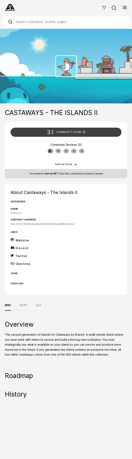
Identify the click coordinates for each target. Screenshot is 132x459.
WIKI (8, 305)
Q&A (38, 305)
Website (22, 240)
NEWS (23, 305)
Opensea (23, 263)
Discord (22, 248)
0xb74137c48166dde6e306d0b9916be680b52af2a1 (42, 224)
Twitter (22, 256)
